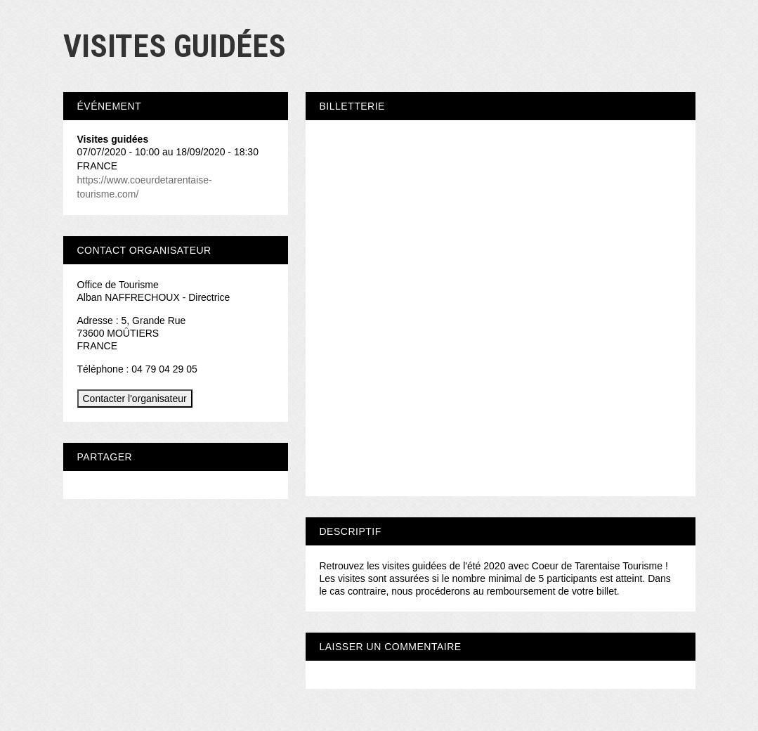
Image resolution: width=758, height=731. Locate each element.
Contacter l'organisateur (135, 398)
